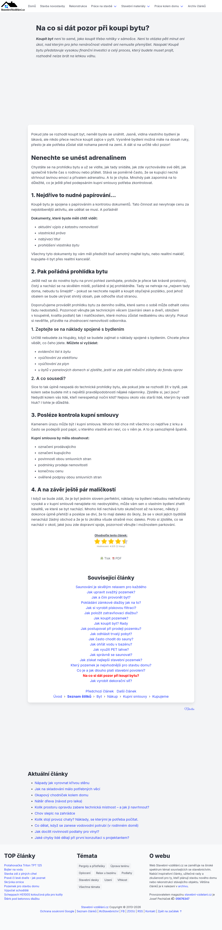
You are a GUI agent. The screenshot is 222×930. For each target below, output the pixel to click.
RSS (140, 911)
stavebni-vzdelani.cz (198, 894)
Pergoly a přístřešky (92, 866)
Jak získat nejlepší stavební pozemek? (111, 660)
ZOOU (131, 911)
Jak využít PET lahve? (111, 649)
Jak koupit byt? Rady (111, 623)
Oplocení (85, 873)
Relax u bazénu (106, 873)
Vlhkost (122, 880)
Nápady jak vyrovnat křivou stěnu (62, 783)
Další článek (126, 691)
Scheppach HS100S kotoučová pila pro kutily (33, 894)
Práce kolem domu (167, 6)
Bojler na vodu (13, 869)
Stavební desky (89, 880)
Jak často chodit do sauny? (111, 639)
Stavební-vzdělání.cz (95, 907)
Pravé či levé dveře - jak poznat (24, 878)
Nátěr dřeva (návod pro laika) (58, 801)
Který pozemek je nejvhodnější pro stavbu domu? (111, 665)
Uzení (108, 880)
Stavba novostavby (52, 6)
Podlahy (127, 873)
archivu (183, 886)
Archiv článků (197, 6)
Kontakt (150, 911)
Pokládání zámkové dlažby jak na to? (111, 602)
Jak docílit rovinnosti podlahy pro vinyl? (67, 831)
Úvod (57, 696)
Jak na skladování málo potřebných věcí (67, 789)
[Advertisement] (111, 97)
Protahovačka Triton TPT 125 (23, 865)
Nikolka (189, 709)
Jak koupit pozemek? (111, 618)
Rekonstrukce (78, 6)
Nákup (112, 696)
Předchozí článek (100, 691)
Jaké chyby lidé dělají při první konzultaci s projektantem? (82, 838)
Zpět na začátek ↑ (170, 911)
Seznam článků (87, 911)
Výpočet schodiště (16, 890)
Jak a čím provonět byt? (110, 597)
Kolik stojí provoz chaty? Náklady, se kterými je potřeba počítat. (86, 819)
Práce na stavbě (101, 6)
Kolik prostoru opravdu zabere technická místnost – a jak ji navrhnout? (92, 807)
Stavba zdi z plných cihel (20, 873)
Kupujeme (160, 696)
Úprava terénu (119, 866)
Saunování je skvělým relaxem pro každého (111, 587)
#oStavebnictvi (109, 911)
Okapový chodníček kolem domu (61, 795)
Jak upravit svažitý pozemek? (111, 592)
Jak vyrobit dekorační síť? (111, 681)
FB (123, 911)
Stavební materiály (133, 6)
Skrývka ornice (14, 882)
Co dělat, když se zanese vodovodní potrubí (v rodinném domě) (87, 825)
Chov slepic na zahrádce (55, 813)
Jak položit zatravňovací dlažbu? (111, 613)
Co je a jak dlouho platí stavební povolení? (111, 670)
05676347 (182, 898)
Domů (32, 6)
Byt (99, 696)
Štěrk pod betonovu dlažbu (22, 898)
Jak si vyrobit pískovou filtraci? (111, 608)
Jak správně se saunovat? (111, 655)
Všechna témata (89, 887)
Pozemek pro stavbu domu (21, 886)
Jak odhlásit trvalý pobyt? (111, 634)
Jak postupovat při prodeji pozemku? (111, 629)
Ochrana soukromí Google (57, 911)
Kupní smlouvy (135, 696)
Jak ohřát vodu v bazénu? (111, 644)
